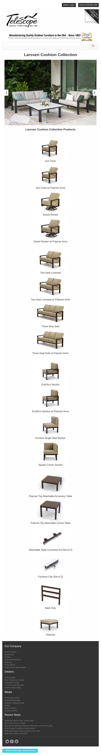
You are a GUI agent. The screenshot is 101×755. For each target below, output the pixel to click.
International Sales (12, 683)
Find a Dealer (10, 677)
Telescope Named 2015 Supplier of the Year (22, 731)
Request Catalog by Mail (14, 703)
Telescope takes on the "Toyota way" (19, 721)
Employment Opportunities (15, 667)
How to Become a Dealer (14, 680)
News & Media (10, 708)
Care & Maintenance (13, 660)
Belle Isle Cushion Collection (16, 734)
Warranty (8, 662)
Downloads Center (12, 698)
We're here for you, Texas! (15, 723)
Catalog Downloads (12, 700)
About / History (10, 652)
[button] (46, 122)
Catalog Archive (11, 711)
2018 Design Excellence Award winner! (20, 728)
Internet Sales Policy (13, 688)
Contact (8, 657)
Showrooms (9, 655)
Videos (7, 705)
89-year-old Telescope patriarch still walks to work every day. (29, 726)
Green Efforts (10, 665)
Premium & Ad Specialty (14, 685)
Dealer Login (68, 5)
